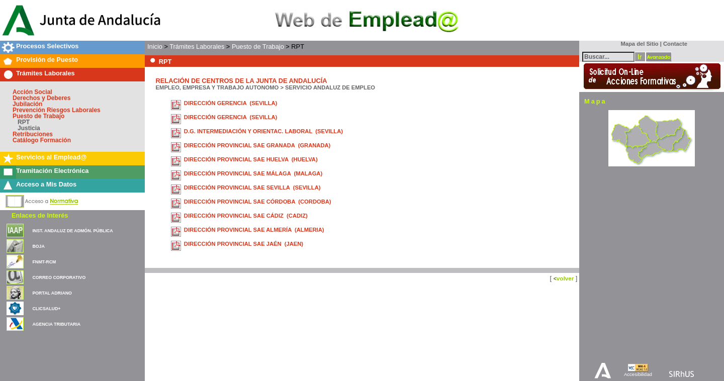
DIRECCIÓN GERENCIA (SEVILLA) (230, 103)
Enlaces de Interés (40, 215)
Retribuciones (33, 134)
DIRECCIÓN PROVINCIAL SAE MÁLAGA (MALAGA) (253, 173)
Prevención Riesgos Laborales (57, 110)
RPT (24, 122)
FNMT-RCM (44, 261)
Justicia (29, 128)
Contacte (675, 44)
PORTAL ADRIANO (52, 293)
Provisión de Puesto (47, 59)
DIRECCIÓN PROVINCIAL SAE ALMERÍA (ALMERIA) (254, 230)
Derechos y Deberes (41, 98)
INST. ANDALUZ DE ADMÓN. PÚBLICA (72, 230)
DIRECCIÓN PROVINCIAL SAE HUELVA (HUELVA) (251, 159)
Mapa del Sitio (637, 44)
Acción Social (32, 92)
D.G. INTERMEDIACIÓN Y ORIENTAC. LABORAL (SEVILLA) (263, 131)
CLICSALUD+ (46, 308)
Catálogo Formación (42, 140)
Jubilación (27, 104)
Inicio (154, 46)
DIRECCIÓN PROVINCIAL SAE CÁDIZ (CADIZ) (246, 216)
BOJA (38, 246)
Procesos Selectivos (47, 46)
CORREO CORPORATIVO (58, 277)
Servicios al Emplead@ (51, 157)
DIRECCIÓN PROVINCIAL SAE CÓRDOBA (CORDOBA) (257, 202)
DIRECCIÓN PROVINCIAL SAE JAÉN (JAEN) (243, 244)
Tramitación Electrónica (52, 170)
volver (565, 278)
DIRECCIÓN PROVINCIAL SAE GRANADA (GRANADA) (257, 145)
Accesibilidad (638, 374)
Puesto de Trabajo (38, 116)
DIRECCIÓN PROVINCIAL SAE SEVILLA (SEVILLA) (252, 187)
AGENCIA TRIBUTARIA (56, 324)
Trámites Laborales (45, 73)
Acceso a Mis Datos (46, 184)
